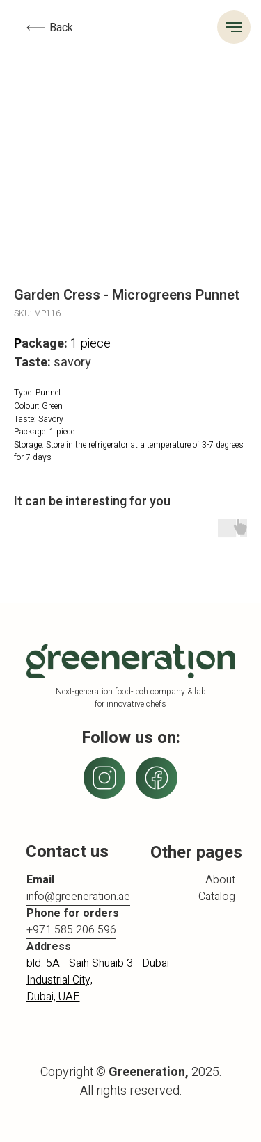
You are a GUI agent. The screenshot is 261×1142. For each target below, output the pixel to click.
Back (61, 27)
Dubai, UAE (53, 996)
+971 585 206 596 (71, 930)
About (220, 880)
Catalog (216, 896)
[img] (156, 778)
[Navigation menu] (234, 27)
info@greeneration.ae (78, 896)
